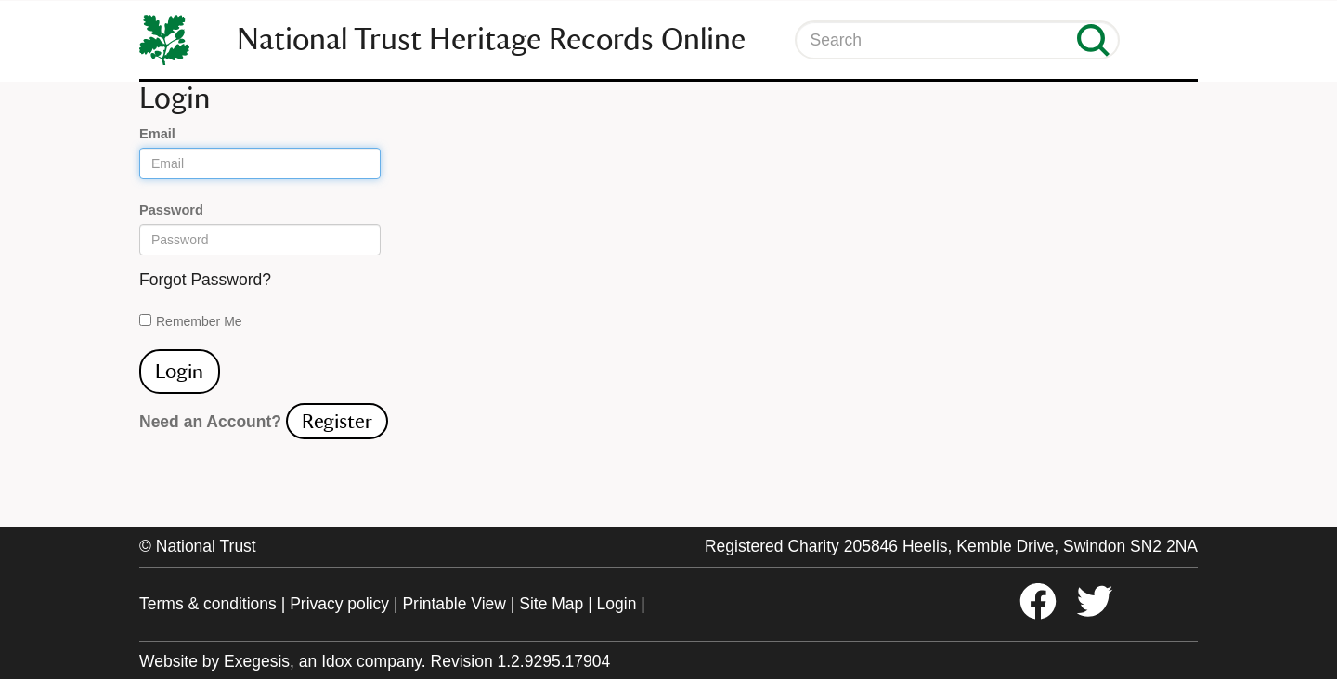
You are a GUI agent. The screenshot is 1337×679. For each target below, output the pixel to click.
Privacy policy (339, 603)
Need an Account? (210, 421)
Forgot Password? (205, 279)
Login (617, 603)
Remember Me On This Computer (199, 322)
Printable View (454, 603)
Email (157, 133)
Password (171, 209)
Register (337, 421)
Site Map (551, 603)
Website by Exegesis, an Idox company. (282, 661)
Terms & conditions (208, 603)
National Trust (206, 546)
